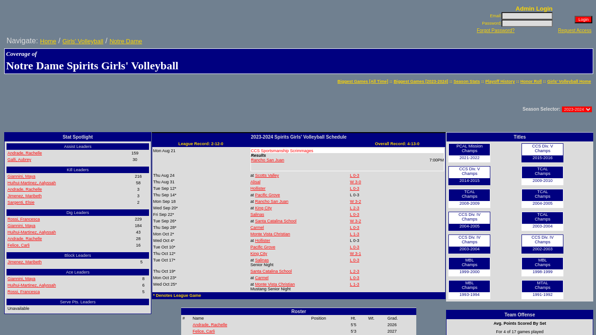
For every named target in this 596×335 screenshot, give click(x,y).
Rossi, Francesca (23, 219)
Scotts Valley (267, 175)
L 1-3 (354, 234)
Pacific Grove (267, 195)
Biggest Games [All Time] (363, 81)
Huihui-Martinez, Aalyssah (31, 183)
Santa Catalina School (276, 221)
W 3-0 (355, 182)
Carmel (257, 227)
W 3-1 (355, 253)
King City (263, 208)
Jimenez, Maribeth (24, 196)
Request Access (574, 30)
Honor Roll (531, 81)
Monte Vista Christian (270, 234)
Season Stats (467, 81)
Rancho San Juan (267, 160)
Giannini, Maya (21, 176)
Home (48, 41)
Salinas (257, 214)
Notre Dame (125, 41)
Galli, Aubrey (19, 159)
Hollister (258, 188)
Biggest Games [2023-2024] (420, 81)
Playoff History (500, 81)
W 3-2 (355, 201)
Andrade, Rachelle (24, 153)
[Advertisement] (174, 109)
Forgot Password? (496, 30)
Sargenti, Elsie (20, 202)
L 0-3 (354, 175)
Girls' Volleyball (82, 41)
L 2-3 (354, 208)
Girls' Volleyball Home (569, 81)
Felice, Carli (18, 245)
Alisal (256, 182)
